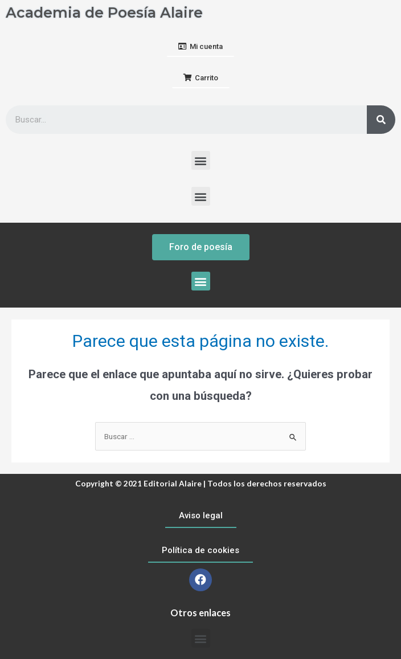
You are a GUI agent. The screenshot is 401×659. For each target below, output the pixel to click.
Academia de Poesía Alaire (104, 12)
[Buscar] (381, 119)
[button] (200, 47)
